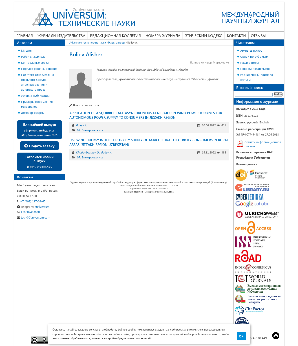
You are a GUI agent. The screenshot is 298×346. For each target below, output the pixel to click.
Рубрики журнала (33, 56)
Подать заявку (39, 145)
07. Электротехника (90, 130)
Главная (25, 35)
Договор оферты (32, 112)
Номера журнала (163, 35)
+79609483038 (28, 212)
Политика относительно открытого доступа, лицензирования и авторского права (37, 82)
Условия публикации (35, 95)
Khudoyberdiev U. (87, 152)
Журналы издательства (61, 35)
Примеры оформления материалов (37, 104)
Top (275, 335)
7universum (33, 206)
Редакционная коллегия (115, 35)
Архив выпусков (251, 50)
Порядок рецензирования (39, 68)
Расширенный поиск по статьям (256, 77)
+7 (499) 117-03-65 (31, 201)
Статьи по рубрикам (254, 56)
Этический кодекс (203, 35)
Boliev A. (81, 125)
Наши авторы (249, 62)
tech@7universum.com (33, 217)
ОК (241, 336)
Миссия (26, 50)
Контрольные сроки (35, 62)
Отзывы (258, 35)
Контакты (236, 35)
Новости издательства (255, 68)
